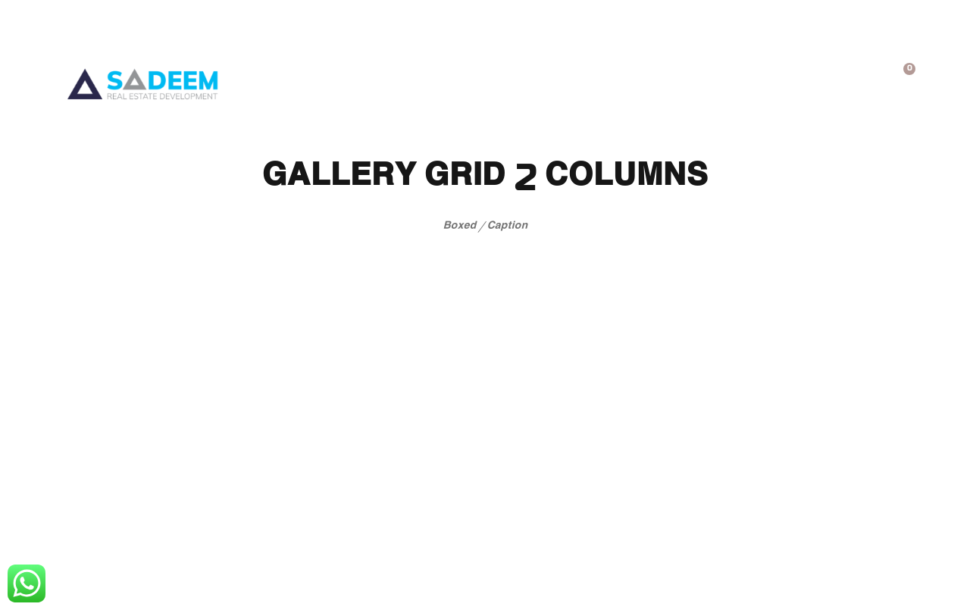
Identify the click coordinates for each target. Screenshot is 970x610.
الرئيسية (813, 78)
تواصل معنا (353, 78)
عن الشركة (729, 78)
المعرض (569, 78)
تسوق (499, 78)
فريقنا (435, 78)
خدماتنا (644, 78)
